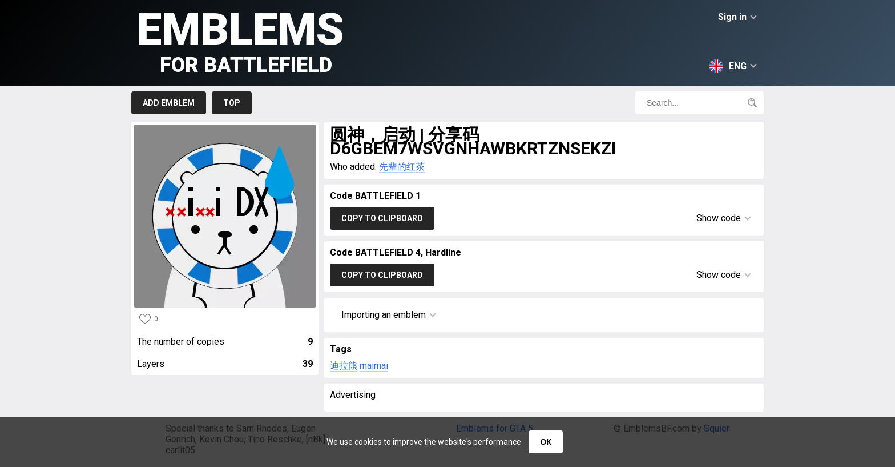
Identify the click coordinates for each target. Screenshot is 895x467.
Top (231, 102)
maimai (374, 365)
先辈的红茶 (402, 166)
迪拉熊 (343, 365)
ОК (545, 441)
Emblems (240, 40)
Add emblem (169, 102)
